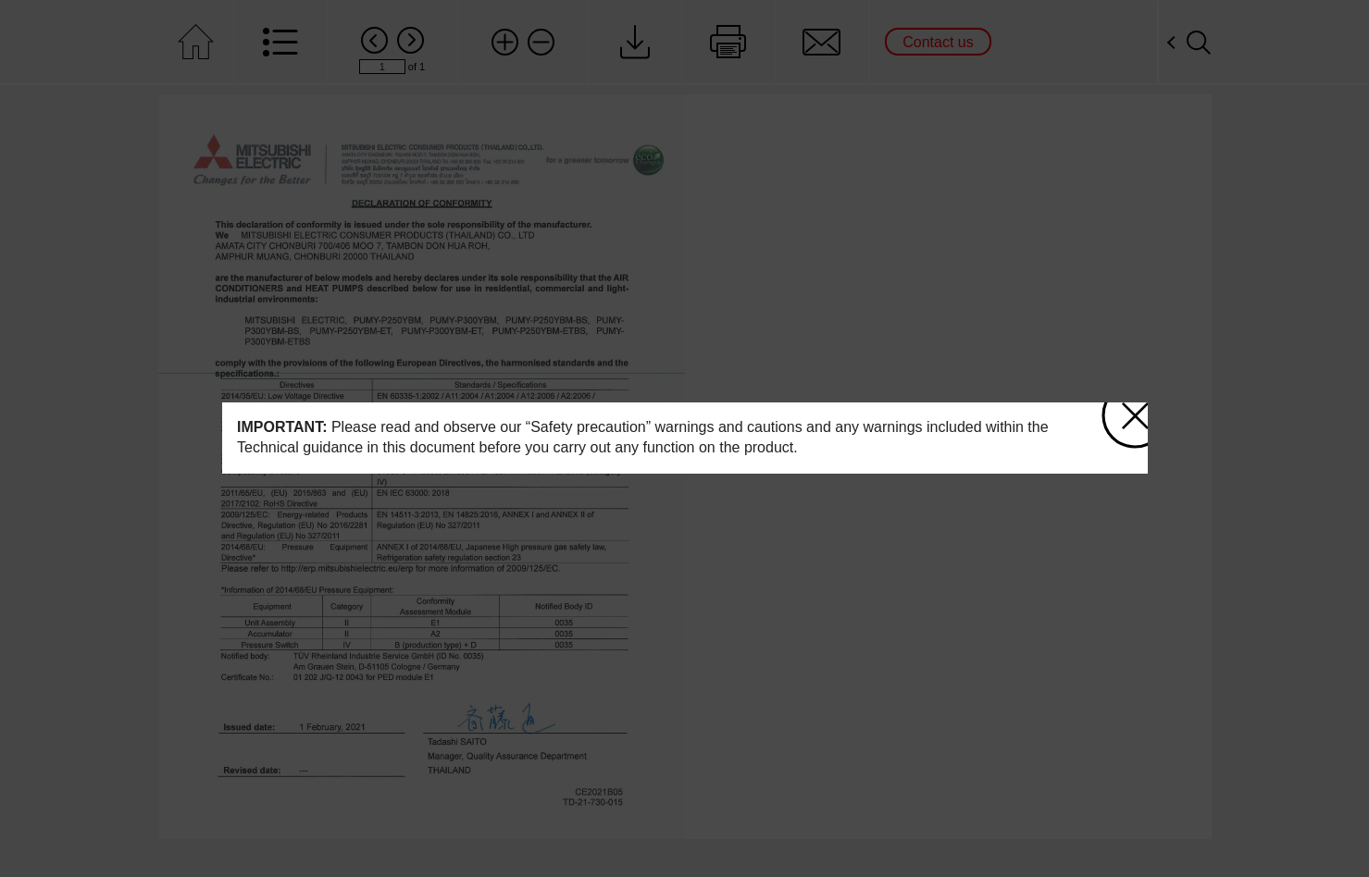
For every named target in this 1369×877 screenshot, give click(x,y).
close (1134, 409)
